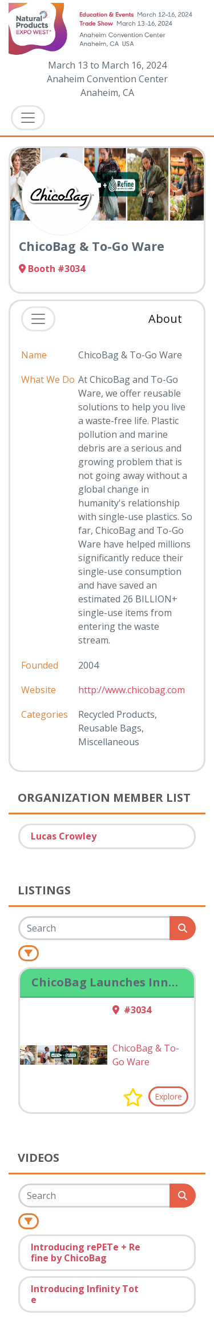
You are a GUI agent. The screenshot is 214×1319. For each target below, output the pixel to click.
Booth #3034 (52, 268)
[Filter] (28, 953)
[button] (133, 1097)
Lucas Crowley (63, 836)
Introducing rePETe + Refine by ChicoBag (85, 1252)
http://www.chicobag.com (131, 690)
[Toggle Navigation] (28, 117)
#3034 (131, 1010)
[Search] (94, 928)
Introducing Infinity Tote (85, 1294)
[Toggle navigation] (38, 318)
